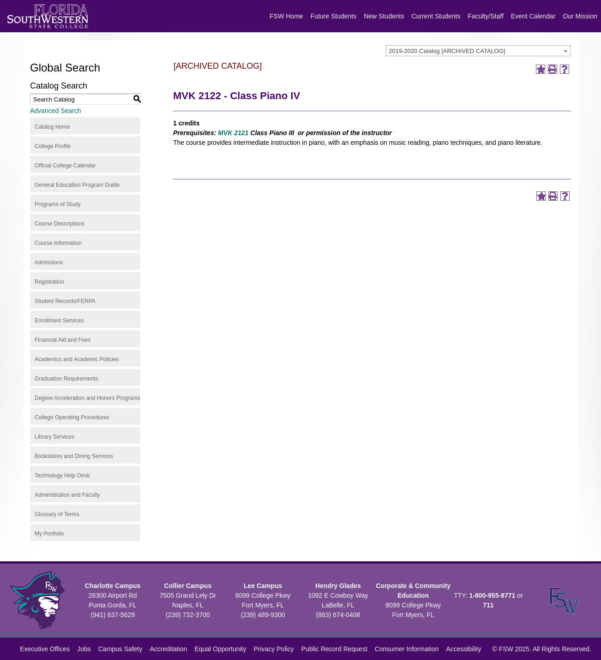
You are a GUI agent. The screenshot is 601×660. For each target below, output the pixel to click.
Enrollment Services (59, 320)
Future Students (334, 16)
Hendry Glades (338, 585)
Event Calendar (533, 16)
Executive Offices (45, 649)
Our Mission (580, 16)
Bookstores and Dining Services (74, 456)
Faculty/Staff (486, 16)
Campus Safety (120, 649)
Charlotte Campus (113, 585)
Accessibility (463, 649)
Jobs (84, 649)
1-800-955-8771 (492, 595)
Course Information (58, 243)
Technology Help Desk (62, 475)
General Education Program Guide (77, 185)
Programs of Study (57, 204)
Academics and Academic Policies (77, 359)
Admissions (49, 262)
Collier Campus (188, 585)
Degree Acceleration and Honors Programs (87, 398)
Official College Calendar (65, 165)
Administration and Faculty (67, 495)
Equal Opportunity (220, 649)
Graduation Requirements (66, 378)
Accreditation (168, 649)
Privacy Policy (273, 649)
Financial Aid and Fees (62, 340)
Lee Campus (263, 585)
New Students (384, 16)
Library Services (54, 437)
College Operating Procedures (72, 417)
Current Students (435, 16)
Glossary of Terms (57, 514)
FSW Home (286, 16)
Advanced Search (55, 110)
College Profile (53, 146)
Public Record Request (334, 649)
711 (488, 605)
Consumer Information (407, 649)
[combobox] (478, 50)
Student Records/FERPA (65, 301)
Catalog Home (52, 127)
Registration (49, 282)
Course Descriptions (59, 223)
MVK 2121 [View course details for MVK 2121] (233, 133)
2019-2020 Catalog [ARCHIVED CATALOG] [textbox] (447, 51)
